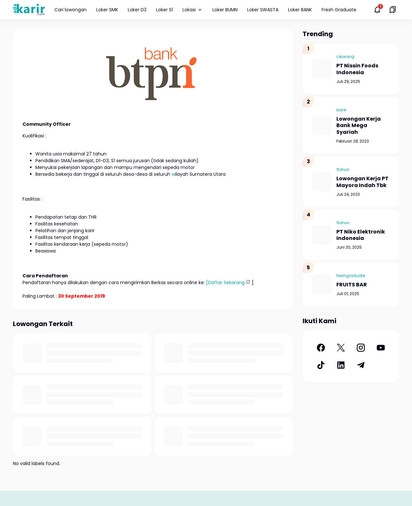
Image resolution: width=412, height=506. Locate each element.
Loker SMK (107, 9)
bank (341, 110)
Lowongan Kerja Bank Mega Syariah (358, 126)
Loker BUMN (225, 9)
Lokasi (193, 9)
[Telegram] (361, 365)
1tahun (343, 169)
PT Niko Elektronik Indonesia (360, 235)
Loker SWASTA (262, 9)
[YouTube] (380, 347)
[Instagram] (361, 347)
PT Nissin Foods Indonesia (357, 69)
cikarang (345, 56)
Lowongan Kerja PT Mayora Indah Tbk (362, 182)
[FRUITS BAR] (322, 284)
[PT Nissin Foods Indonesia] (322, 68)
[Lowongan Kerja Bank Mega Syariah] (322, 125)
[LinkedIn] (341, 365)
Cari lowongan (70, 9)
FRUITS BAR (351, 285)
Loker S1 (164, 9)
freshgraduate (350, 275)
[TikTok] (321, 365)
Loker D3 (137, 9)
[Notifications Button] (377, 9)
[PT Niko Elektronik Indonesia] (322, 234)
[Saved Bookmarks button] (392, 9)
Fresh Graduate (339, 9)
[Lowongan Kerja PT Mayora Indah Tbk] (322, 181)
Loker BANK (300, 9)
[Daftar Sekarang (225, 282)
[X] (341, 347)
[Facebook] (321, 347)
